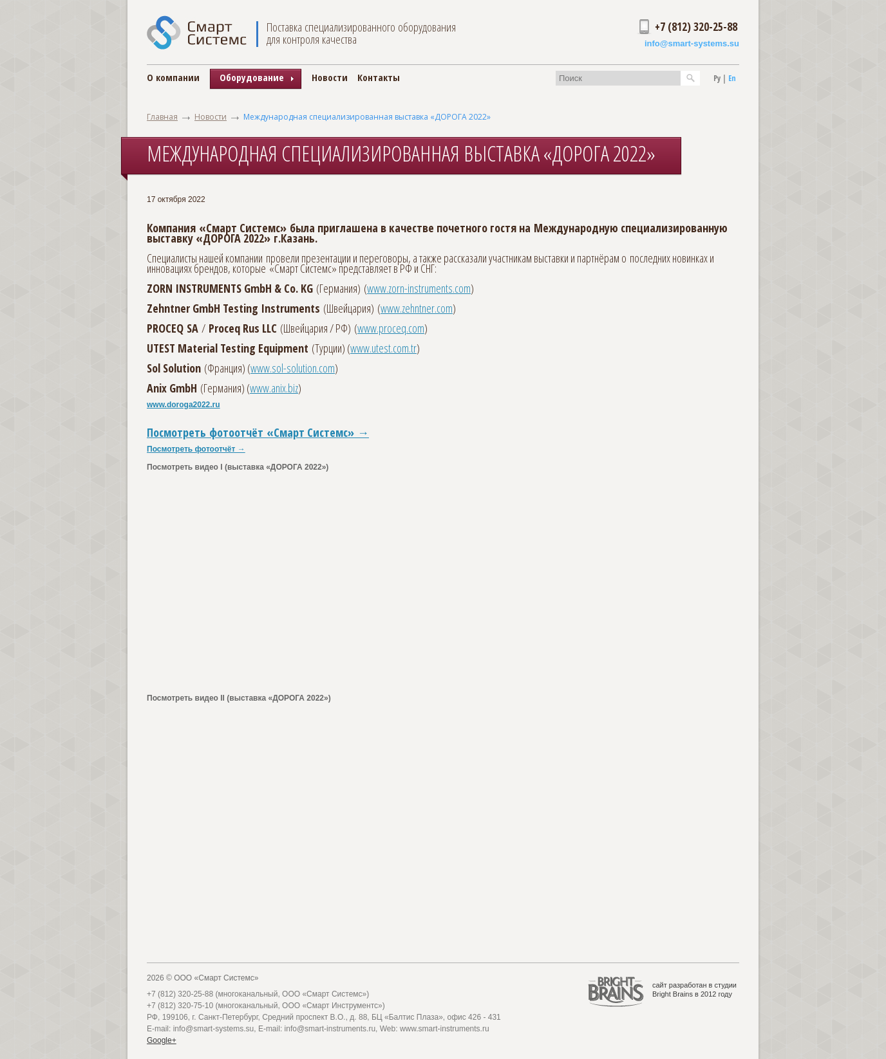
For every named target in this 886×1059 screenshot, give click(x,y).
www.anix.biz (274, 388)
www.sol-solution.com (292, 368)
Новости (330, 77)
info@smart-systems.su (692, 43)
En (732, 78)
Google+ (161, 1040)
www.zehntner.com (417, 308)
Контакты (378, 77)
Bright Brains (672, 994)
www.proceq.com (390, 328)
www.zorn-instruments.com (419, 288)
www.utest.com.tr (383, 348)
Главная (162, 116)
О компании (173, 77)
